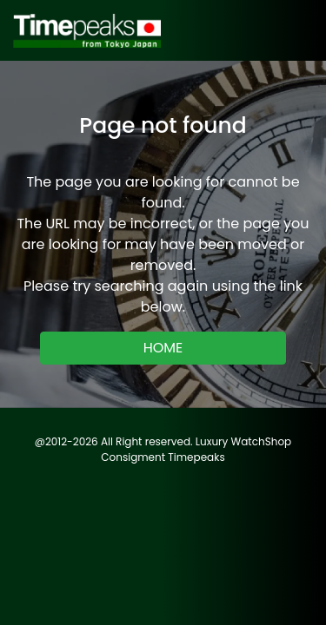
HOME (163, 348)
